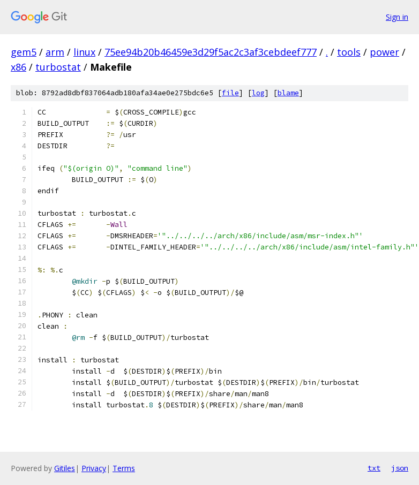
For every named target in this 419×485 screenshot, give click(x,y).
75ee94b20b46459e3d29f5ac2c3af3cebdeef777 (210, 52)
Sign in (397, 17)
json (399, 468)
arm (55, 52)
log (258, 92)
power (384, 52)
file (230, 92)
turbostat (58, 66)
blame (288, 92)
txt (374, 468)
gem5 (23, 52)
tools (349, 52)
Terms (124, 468)
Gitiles (64, 468)
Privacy (93, 468)
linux (84, 52)
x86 (18, 66)
